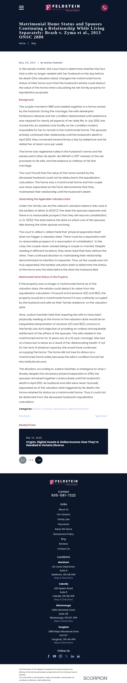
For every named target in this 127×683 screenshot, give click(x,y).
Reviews (63, 544)
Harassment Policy (63, 534)
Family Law (64, 519)
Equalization (60, 408)
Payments (63, 524)
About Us (63, 509)
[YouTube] (54, 656)
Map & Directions (63, 578)
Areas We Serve (63, 529)
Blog (63, 539)
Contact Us (63, 549)
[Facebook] (48, 656)
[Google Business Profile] (78, 656)
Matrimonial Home (78, 408)
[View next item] (39, 460)
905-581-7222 (63, 495)
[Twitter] (66, 656)
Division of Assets (42, 408)
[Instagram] (60, 656)
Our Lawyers (63, 514)
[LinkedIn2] (72, 656)
